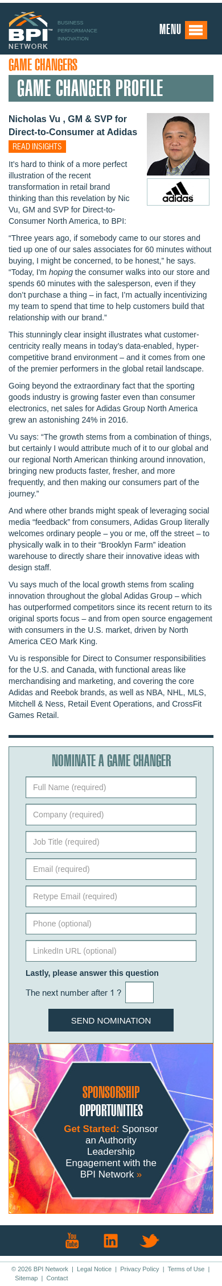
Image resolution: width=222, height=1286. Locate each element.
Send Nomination (111, 1020)
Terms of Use (186, 1269)
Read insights (37, 147)
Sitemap (26, 1278)
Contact (57, 1278)
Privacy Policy (139, 1269)
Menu (183, 30)
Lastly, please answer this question (92, 973)
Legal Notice (94, 1269)
